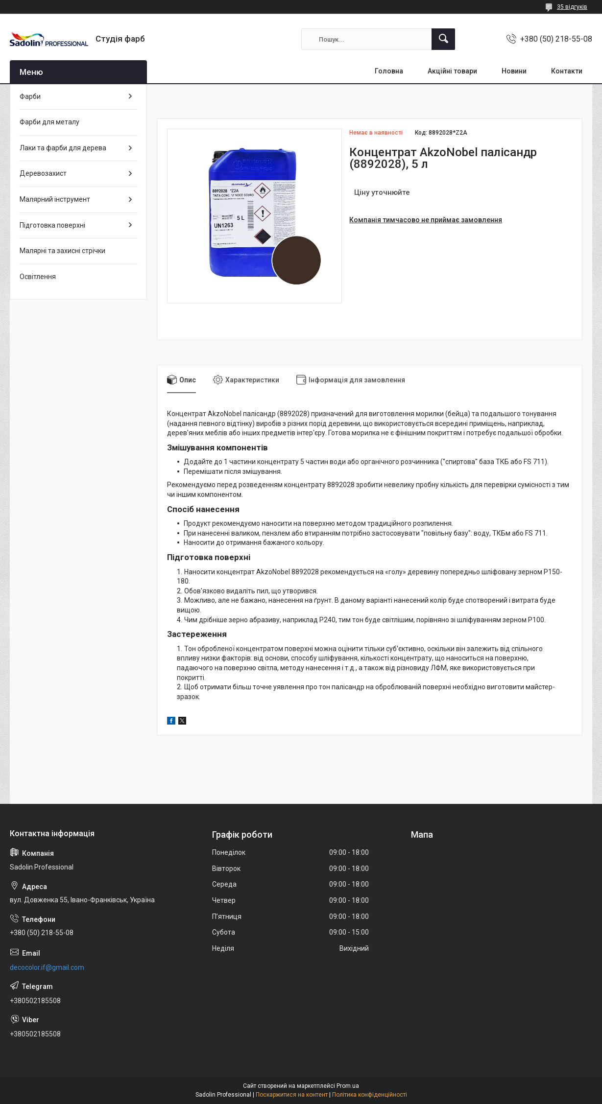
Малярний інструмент (55, 199)
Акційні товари (452, 71)
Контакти (566, 71)
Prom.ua (348, 1085)
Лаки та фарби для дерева (63, 148)
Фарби (30, 96)
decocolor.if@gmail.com (47, 967)
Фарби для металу (49, 122)
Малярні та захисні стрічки (62, 251)
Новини (514, 71)
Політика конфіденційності (369, 1094)
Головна (389, 71)
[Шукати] (443, 39)
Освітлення (38, 277)
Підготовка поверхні (52, 225)
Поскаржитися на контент (292, 1094)
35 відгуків (572, 6)
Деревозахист (43, 173)
